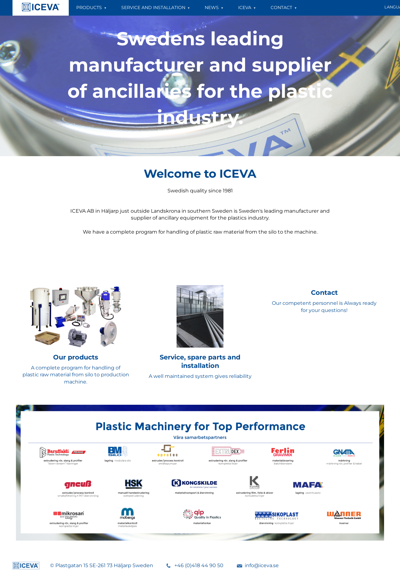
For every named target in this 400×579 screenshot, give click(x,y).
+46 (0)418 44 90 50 (198, 565)
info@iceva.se (262, 565)
